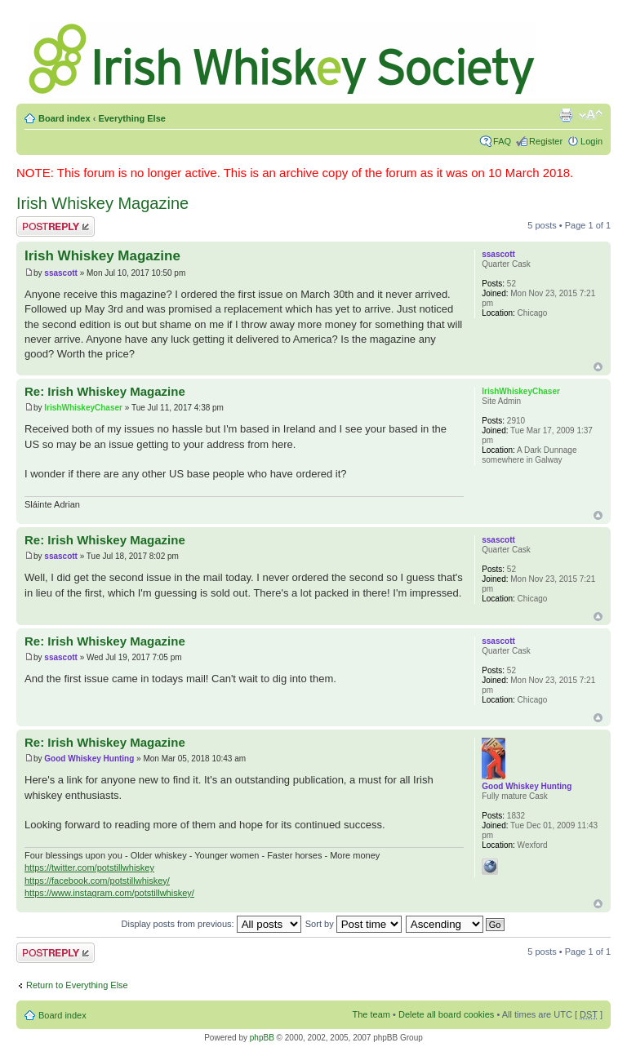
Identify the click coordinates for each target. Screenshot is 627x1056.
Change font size (591, 115)
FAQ (502, 141)
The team (371, 1014)
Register (546, 141)
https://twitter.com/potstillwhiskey (89, 867)
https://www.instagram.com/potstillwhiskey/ (109, 893)
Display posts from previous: (211, 924)
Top (598, 366)
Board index (64, 118)
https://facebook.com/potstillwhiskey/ (97, 880)
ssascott (61, 272)
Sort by (353, 924)
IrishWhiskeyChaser (83, 407)
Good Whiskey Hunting (89, 758)
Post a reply (55, 226)
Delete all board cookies (446, 1014)
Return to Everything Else (77, 985)
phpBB (262, 1037)
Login (591, 141)
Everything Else (132, 118)
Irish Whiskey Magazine (102, 203)
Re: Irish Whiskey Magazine (104, 391)
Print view (566, 115)
